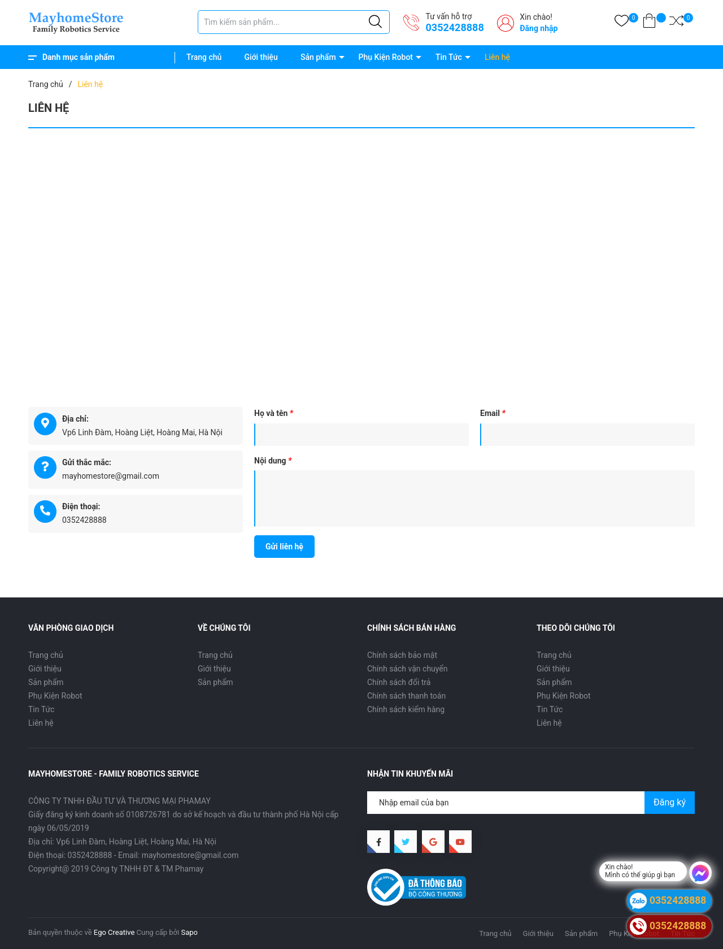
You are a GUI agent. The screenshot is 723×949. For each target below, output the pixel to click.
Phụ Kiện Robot (386, 57)
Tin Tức (448, 57)
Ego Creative (114, 932)
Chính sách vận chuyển (407, 668)
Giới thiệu (261, 57)
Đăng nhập (539, 28)
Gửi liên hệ (284, 546)
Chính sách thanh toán (406, 695)
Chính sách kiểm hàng (406, 709)
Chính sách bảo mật (402, 655)
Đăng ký (670, 802)
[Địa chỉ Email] (531, 802)
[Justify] (375, 22)
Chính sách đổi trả (398, 682)
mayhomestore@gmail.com (110, 475)
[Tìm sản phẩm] (293, 22)
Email (493, 413)
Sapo (189, 932)
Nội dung (272, 460)
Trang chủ (203, 57)
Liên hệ (497, 57)
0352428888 (454, 27)
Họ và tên (273, 413)
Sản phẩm (318, 57)
